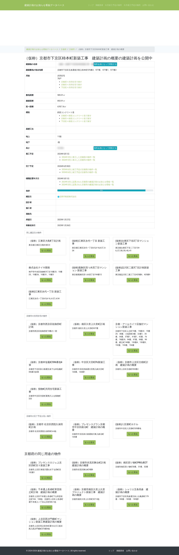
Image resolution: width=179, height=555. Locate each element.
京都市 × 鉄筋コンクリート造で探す (76, 118)
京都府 (63, 49)
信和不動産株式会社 (68, 196)
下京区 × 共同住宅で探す (71, 87)
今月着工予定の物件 (132, 5)
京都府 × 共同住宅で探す (71, 82)
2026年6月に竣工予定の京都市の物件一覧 (79, 172)
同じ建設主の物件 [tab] (33, 233)
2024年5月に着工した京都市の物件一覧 (78, 160)
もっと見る (46, 250)
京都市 (72, 49)
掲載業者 (99, 5)
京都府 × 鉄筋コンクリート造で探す (76, 116)
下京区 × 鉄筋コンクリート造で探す (76, 121)
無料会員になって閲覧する (105, 64)
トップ (91, 5)
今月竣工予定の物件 (113, 5)
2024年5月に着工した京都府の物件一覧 (78, 157)
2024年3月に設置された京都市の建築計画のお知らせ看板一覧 (88, 184)
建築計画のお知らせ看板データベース (44, 5)
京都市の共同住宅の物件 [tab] (36, 316)
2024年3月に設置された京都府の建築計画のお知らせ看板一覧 (88, 182)
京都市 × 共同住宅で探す (71, 85)
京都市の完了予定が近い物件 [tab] (38, 416)
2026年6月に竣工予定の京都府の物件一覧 (79, 169)
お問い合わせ (148, 5)
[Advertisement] (89, 28)
